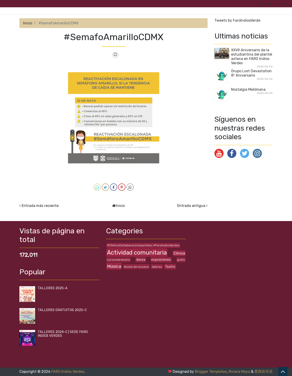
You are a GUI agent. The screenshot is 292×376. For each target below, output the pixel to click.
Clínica (179, 253)
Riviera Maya (239, 371)
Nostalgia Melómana (248, 89)
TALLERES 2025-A (53, 288)
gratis (181, 259)
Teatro (170, 267)
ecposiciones (161, 260)
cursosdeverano (118, 259)
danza (140, 260)
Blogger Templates (211, 371)
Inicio (27, 23)
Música (114, 266)
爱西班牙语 (263, 371)
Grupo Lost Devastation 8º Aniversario (251, 73)
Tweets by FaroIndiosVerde (237, 20)
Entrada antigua (191, 205)
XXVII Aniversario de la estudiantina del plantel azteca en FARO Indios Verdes (251, 56)
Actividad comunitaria (137, 252)
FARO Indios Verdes (67, 371)
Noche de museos (136, 266)
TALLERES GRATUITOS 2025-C (62, 310)
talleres (157, 266)
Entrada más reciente (40, 205)
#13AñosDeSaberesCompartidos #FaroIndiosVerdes (143, 245)
